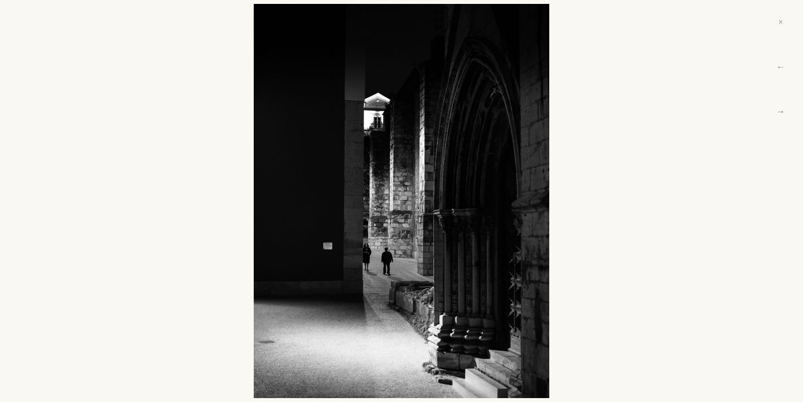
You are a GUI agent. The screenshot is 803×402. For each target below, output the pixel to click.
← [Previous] (780, 66)
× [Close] (780, 22)
